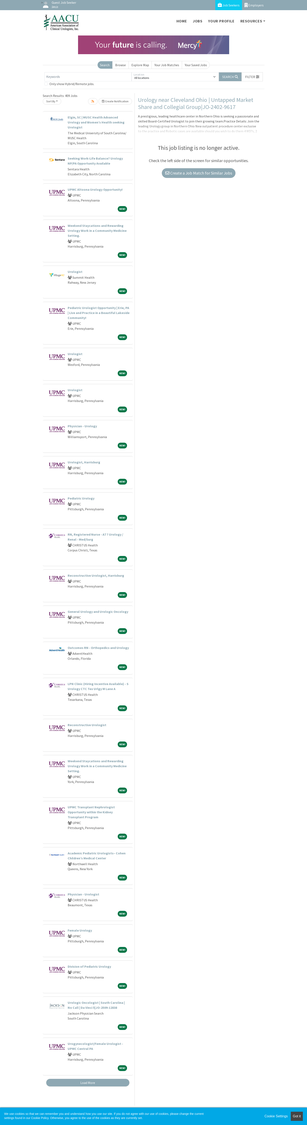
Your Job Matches (166, 65)
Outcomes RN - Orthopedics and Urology (98, 648)
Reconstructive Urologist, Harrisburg (96, 575)
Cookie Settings (276, 1116)
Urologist (75, 272)
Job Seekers (229, 5)
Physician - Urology (82, 426)
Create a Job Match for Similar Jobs (198, 173)
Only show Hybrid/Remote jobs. (71, 84)
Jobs (197, 21)
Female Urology (80, 930)
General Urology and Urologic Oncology (98, 612)
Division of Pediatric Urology (89, 966)
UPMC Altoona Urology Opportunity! (95, 189)
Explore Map (140, 65)
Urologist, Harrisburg (84, 462)
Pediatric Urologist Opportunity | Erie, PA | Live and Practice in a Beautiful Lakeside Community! (99, 313)
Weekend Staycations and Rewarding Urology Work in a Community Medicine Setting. (97, 231)
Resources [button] (251, 21)
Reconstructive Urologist (87, 725)
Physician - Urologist (83, 894)
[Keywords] (88, 76)
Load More (87, 1083)
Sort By (50, 101)
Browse (120, 65)
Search (105, 65)
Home (181, 21)
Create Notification (115, 101)
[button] (252, 76)
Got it (297, 1116)
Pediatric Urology (81, 498)
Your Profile (221, 21)
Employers (254, 5)
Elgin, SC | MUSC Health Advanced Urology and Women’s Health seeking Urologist (96, 122)
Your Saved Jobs (196, 65)
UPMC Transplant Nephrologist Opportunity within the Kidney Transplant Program (91, 812)
